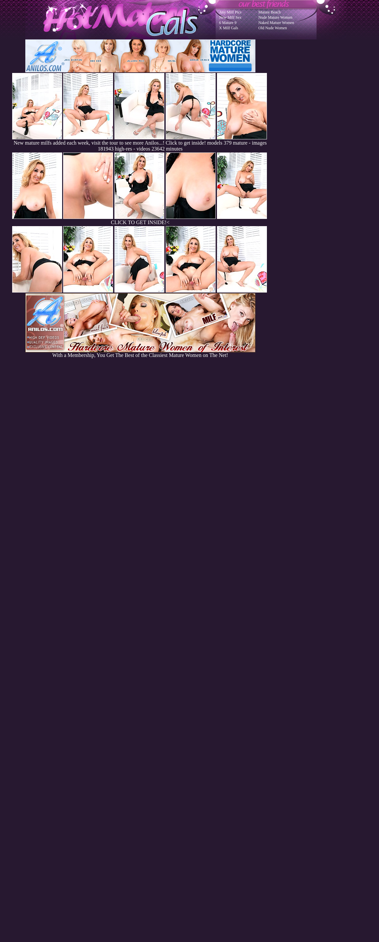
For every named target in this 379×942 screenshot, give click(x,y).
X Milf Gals (228, 28)
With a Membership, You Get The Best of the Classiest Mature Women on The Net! (140, 353)
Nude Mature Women (275, 17)
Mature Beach (269, 12)
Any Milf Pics (230, 12)
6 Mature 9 (228, 22)
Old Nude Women (272, 28)
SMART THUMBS (201, 810)
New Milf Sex (230, 17)
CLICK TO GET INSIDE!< (140, 222)
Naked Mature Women (276, 22)
